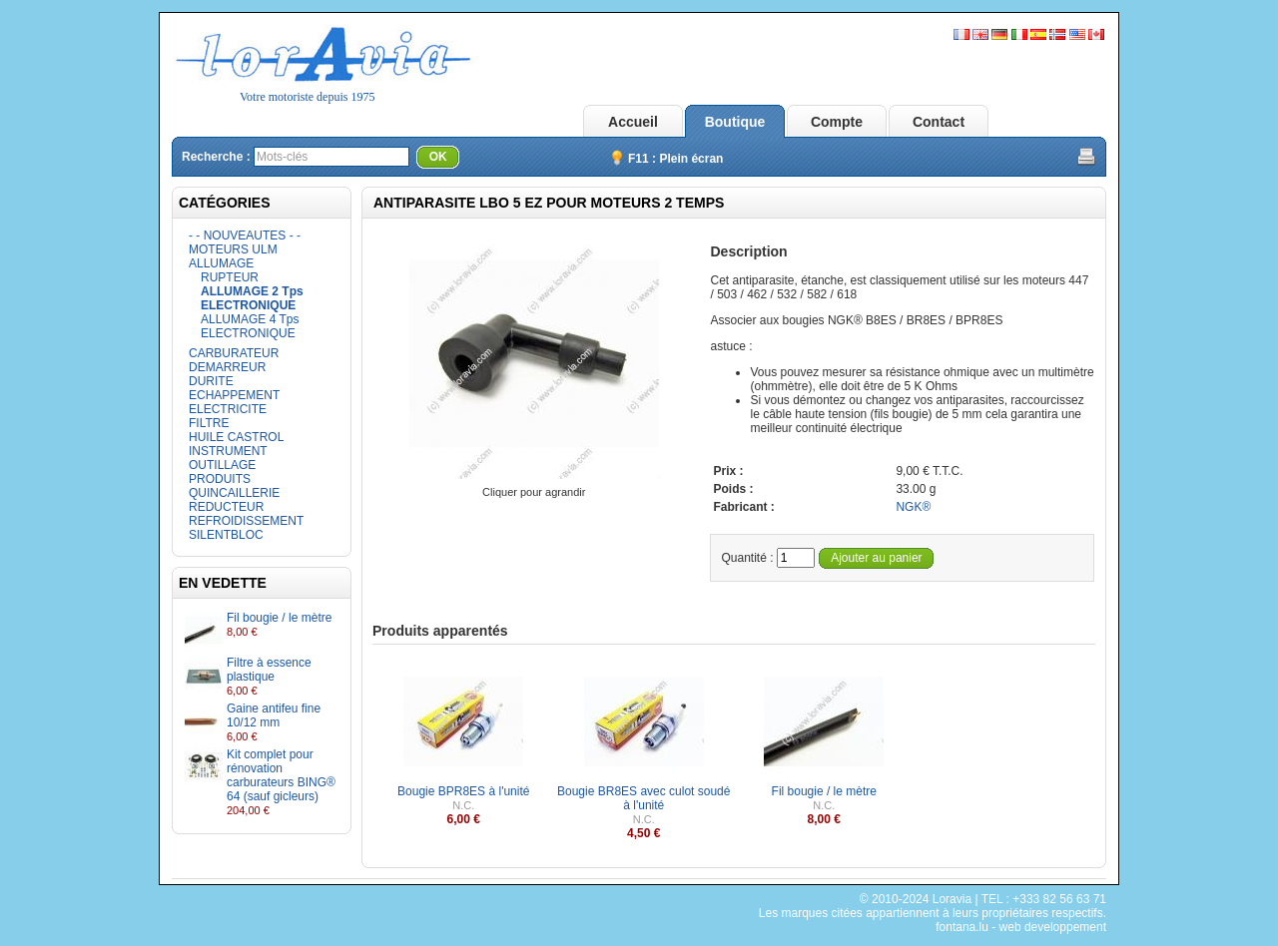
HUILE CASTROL (236, 437)
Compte (837, 122)
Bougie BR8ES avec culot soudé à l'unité (643, 798)
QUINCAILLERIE (234, 493)
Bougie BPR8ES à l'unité (463, 791)
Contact (938, 122)
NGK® (913, 507)
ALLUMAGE (221, 263)
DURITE (211, 381)
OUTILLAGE (222, 465)
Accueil (633, 122)
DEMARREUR (227, 367)
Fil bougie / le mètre (279, 618)
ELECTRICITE (228, 409)
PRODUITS (220, 479)
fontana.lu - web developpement (1021, 927)
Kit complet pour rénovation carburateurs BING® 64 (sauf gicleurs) (281, 775)
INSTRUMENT (228, 451)
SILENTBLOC (226, 535)
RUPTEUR (230, 277)
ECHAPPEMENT (234, 395)
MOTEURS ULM (233, 249)
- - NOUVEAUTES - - (245, 235)
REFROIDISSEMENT (246, 521)
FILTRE (209, 423)
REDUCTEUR (226, 507)
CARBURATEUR (234, 353)
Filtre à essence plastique (269, 670)
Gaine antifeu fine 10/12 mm (273, 715)
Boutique (735, 122)
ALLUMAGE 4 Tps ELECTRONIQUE (250, 326)
